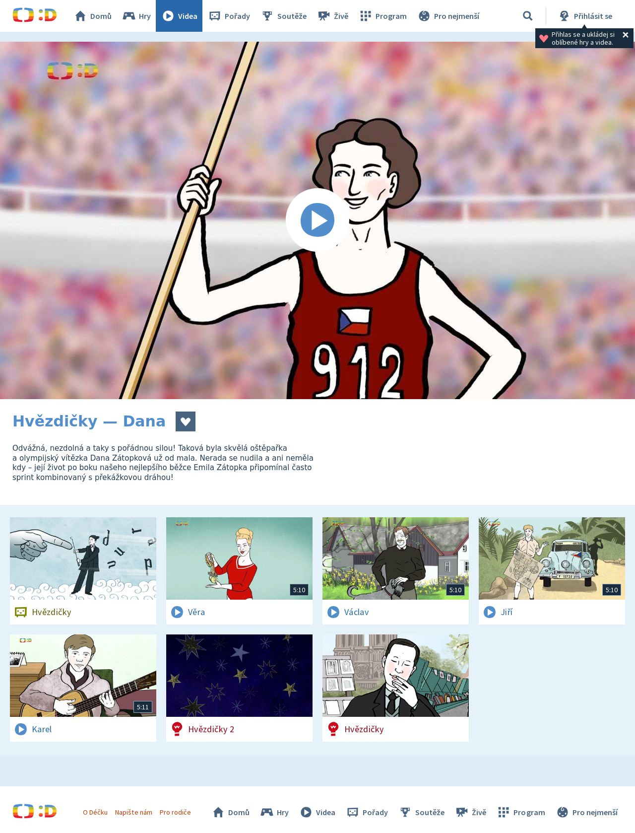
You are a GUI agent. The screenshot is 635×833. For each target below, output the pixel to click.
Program (382, 15)
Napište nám (133, 812)
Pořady (228, 15)
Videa (179, 15)
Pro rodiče (175, 812)
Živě (332, 15)
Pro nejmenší (448, 15)
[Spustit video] (317, 220)
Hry (136, 15)
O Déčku (95, 812)
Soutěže (283, 15)
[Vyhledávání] (528, 16)
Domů (92, 15)
